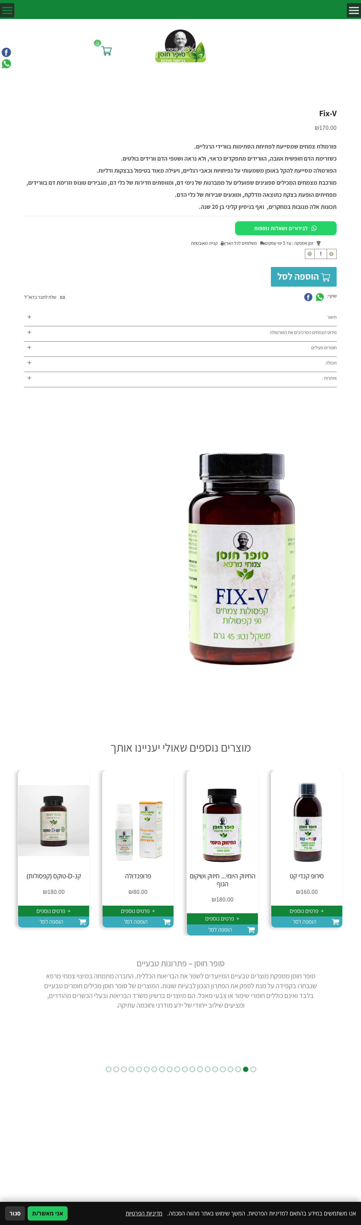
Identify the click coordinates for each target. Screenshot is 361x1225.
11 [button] (177, 1069)
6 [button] (215, 1069)
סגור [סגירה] (15, 1213)
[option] (307, 849)
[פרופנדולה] (138, 820)
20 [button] (108, 1069)
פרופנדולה (138, 876)
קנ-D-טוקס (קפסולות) (54, 876)
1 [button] (253, 1069)
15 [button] (146, 1069)
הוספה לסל (303, 276)
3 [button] (238, 1069)
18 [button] (124, 1069)
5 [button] (223, 1069)
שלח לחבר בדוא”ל (44, 297)
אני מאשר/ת (47, 1213)
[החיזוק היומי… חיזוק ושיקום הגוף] (222, 820)
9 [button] (192, 1069)
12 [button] (169, 1069)
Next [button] (28, 994)
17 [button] (131, 1069)
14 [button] (154, 1069)
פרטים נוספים (307, 911)
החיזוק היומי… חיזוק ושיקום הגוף (222, 879)
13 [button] (162, 1069)
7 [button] (207, 1069)
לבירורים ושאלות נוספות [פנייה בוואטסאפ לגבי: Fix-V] (285, 228)
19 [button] (116, 1069)
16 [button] (139, 1069)
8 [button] (200, 1069)
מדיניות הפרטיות (144, 1213)
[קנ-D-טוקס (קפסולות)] (53, 820)
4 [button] (230, 1069)
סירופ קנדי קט (307, 876)
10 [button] (184, 1069)
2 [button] (245, 1069)
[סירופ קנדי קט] (306, 820)
